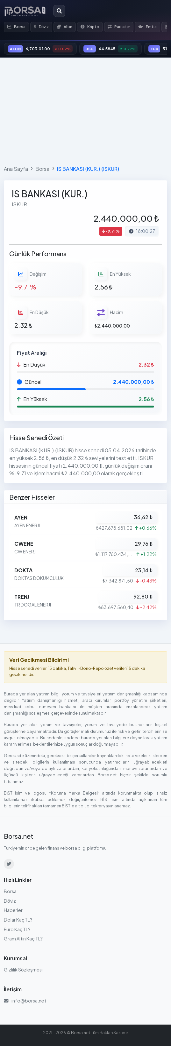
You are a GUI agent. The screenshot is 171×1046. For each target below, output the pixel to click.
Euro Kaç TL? (17, 929)
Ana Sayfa (16, 168)
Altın (64, 26)
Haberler (13, 910)
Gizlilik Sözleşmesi (23, 969)
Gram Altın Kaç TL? (23, 938)
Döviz (41, 26)
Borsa (16, 26)
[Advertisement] (85, 110)
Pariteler (119, 26)
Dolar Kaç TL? (18, 920)
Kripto (90, 26)
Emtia (147, 26)
